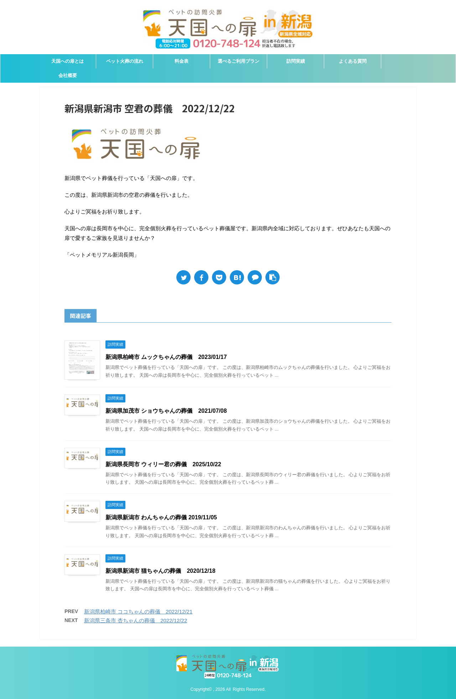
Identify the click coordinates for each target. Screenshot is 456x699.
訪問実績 (295, 61)
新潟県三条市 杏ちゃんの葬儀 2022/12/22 (135, 620)
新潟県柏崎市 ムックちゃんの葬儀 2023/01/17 (166, 357)
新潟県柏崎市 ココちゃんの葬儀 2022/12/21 (138, 611)
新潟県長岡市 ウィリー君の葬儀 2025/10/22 (163, 464)
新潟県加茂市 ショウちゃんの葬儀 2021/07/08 (166, 411)
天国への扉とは (67, 61)
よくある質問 (353, 61)
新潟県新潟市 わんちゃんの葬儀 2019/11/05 (161, 517)
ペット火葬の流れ (124, 61)
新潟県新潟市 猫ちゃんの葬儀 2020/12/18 (160, 571)
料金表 (181, 61)
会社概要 (67, 75)
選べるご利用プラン (238, 61)
